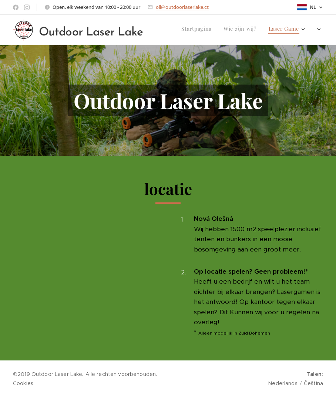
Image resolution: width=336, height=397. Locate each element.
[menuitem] (254, 30)
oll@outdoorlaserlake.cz (182, 7)
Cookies (23, 383)
